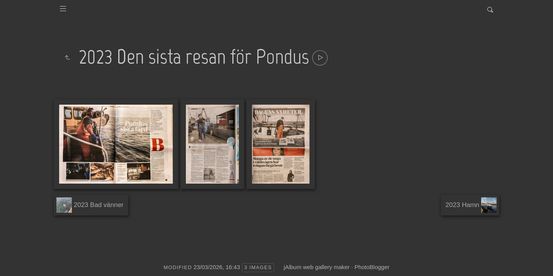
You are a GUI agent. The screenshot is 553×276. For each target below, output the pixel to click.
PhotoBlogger (371, 267)
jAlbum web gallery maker (317, 267)
